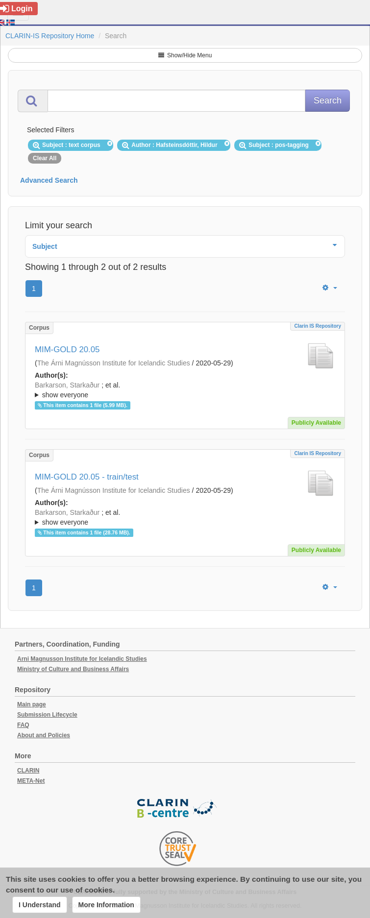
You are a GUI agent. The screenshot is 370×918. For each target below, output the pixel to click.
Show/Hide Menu (185, 55)
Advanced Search (49, 180)
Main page (31, 704)
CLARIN (28, 770)
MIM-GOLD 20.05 (67, 349)
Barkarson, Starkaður (67, 385)
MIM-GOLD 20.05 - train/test (87, 477)
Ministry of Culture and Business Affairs (73, 669)
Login (16, 8)
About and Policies (43, 735)
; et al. (185, 390)
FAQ (23, 725)
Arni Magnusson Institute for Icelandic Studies (82, 658)
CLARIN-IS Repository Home (49, 36)
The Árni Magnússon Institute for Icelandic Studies (113, 363)
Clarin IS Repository (317, 326)
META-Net (31, 780)
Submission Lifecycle (47, 714)
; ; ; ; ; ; (185, 390)
